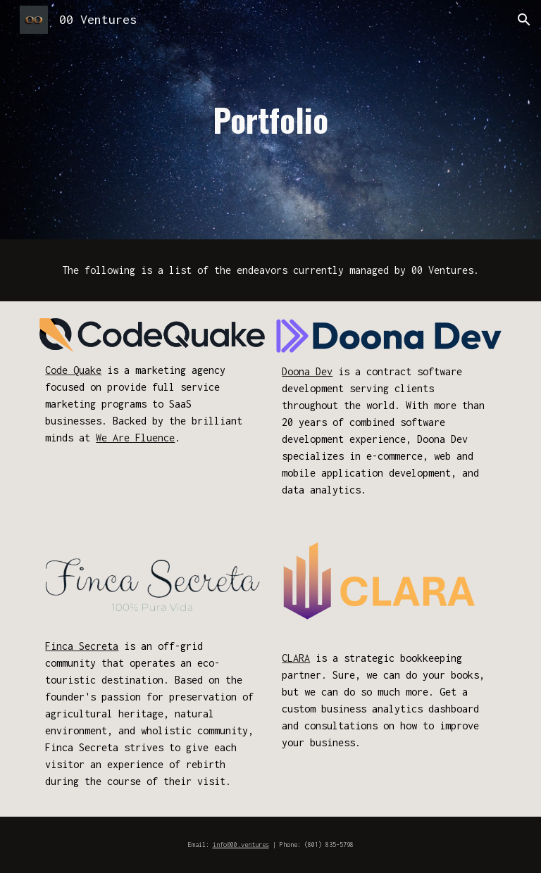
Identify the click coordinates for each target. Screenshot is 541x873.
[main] (270, 120)
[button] (524, 20)
